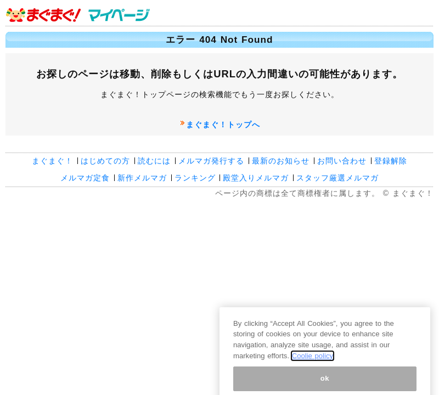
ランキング (195, 177)
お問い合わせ (342, 160)
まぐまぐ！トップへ (223, 124)
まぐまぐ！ (52, 160)
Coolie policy (312, 361)
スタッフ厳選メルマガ (337, 177)
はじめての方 (105, 160)
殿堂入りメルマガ (256, 177)
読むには (154, 160)
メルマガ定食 (85, 177)
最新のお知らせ (280, 160)
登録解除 (390, 160)
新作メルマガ (142, 177)
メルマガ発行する (211, 160)
